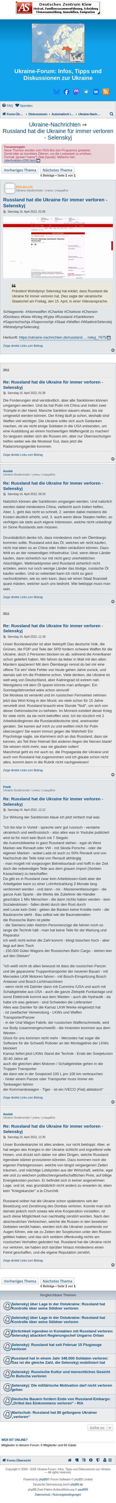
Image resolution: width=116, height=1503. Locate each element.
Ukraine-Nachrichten (55, 124)
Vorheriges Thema (20, 170)
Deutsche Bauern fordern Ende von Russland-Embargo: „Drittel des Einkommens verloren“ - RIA (61, 1401)
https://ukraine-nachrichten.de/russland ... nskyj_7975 (62, 337)
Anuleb (8, 471)
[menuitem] (7, 105)
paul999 (83, 1489)
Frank (7, 786)
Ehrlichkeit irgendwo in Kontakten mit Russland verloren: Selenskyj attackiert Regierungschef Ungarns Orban (62, 1333)
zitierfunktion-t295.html (20, 160)
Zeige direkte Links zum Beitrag (23, 345)
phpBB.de (76, 1484)
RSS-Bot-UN (24, 187)
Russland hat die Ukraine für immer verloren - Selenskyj (58, 134)
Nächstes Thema (57, 170)
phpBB (43, 1479)
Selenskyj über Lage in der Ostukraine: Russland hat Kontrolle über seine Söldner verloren (58, 1306)
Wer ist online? (14, 1439)
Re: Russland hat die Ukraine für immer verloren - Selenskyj (53, 385)
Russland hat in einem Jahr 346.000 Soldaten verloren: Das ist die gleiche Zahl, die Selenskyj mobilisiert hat (60, 1360)
